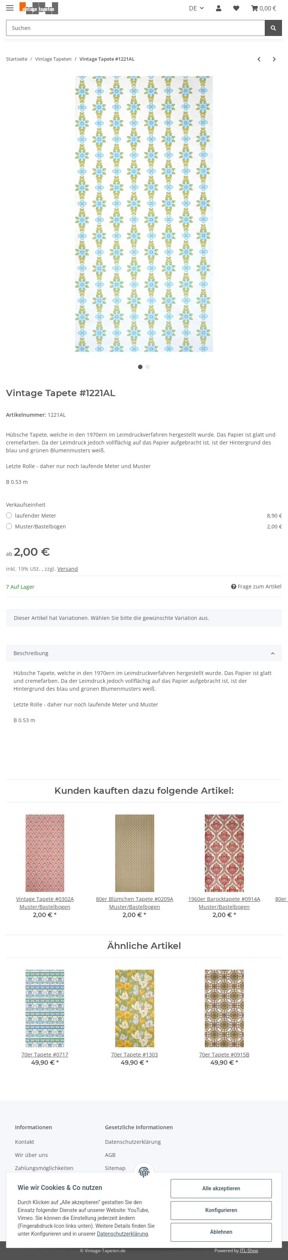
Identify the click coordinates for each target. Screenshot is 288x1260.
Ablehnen (220, 1232)
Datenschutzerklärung (133, 1141)
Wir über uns (31, 1154)
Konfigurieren (220, 1210)
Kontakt (24, 1141)
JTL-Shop (249, 1250)
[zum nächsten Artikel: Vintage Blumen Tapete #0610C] (274, 59)
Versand (67, 568)
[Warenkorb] (263, 8)
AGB (110, 1154)
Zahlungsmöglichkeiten (44, 1168)
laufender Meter (148, 515)
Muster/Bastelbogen (148, 526)
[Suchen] (135, 28)
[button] (218, 8)
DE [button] (193, 8)
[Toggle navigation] (10, 4)
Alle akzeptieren (220, 1188)
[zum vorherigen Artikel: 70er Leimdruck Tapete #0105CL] (259, 59)
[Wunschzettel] (236, 8)
